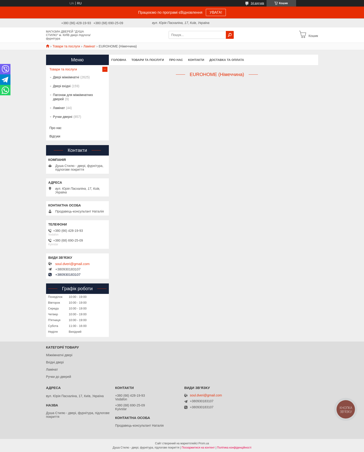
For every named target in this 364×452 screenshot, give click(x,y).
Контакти (196, 60)
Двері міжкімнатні (66, 77)
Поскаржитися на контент (198, 447)
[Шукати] (230, 35)
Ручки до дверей (58, 377)
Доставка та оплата (226, 60)
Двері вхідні (62, 86)
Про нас (176, 60)
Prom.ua (203, 443)
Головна (118, 60)
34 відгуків (257, 3)
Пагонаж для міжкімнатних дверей (73, 97)
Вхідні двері (55, 362)
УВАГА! (216, 12)
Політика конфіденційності (234, 447)
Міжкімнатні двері (59, 355)
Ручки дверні (62, 117)
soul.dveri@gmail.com (72, 264)
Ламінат (89, 46)
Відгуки (55, 136)
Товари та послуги (66, 46)
